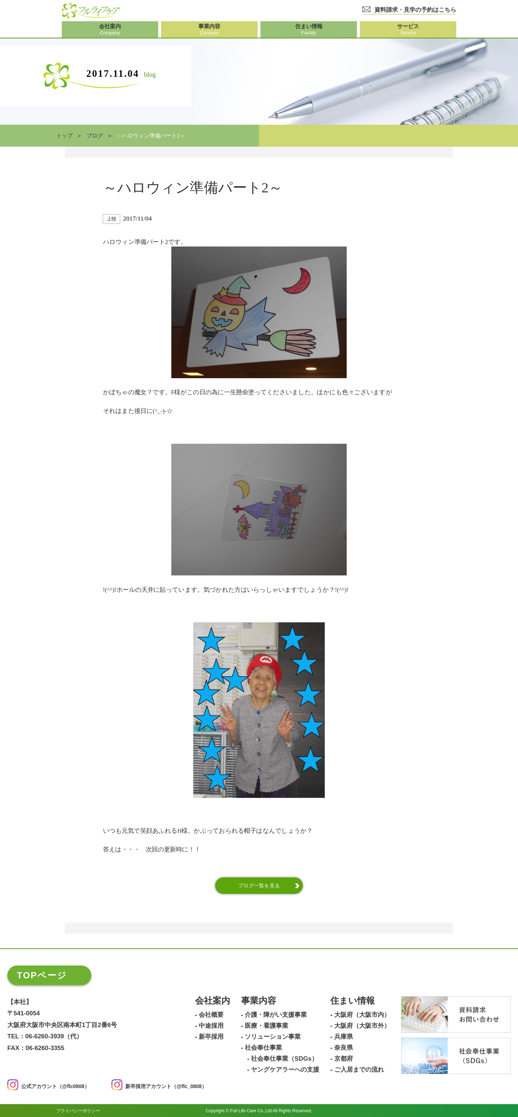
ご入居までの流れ (359, 1069)
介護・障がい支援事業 (276, 1014)
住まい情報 (352, 1000)
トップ (64, 136)
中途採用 (211, 1025)
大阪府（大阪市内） (362, 1014)
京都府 (343, 1058)
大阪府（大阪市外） (362, 1025)
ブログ (95, 136)
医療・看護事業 (266, 1025)
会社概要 (211, 1014)
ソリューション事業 (273, 1036)
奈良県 (343, 1047)
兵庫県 (343, 1036)
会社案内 (212, 1000)
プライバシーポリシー (78, 1110)
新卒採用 (211, 1036)
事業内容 (258, 1000)
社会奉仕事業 (263, 1047)
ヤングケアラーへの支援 (285, 1069)
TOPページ (42, 975)
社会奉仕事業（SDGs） (284, 1058)
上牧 (112, 219)
